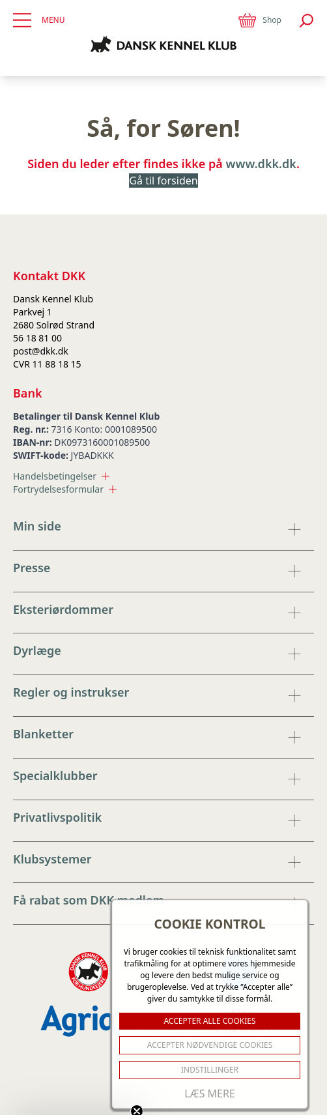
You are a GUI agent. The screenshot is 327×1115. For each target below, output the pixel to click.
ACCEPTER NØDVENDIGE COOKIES (210, 1044)
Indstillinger (209, 1069)
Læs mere (209, 1093)
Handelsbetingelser (61, 476)
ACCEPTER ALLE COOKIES (209, 1020)
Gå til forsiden (163, 180)
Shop (259, 20)
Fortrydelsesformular (65, 489)
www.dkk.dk (261, 163)
